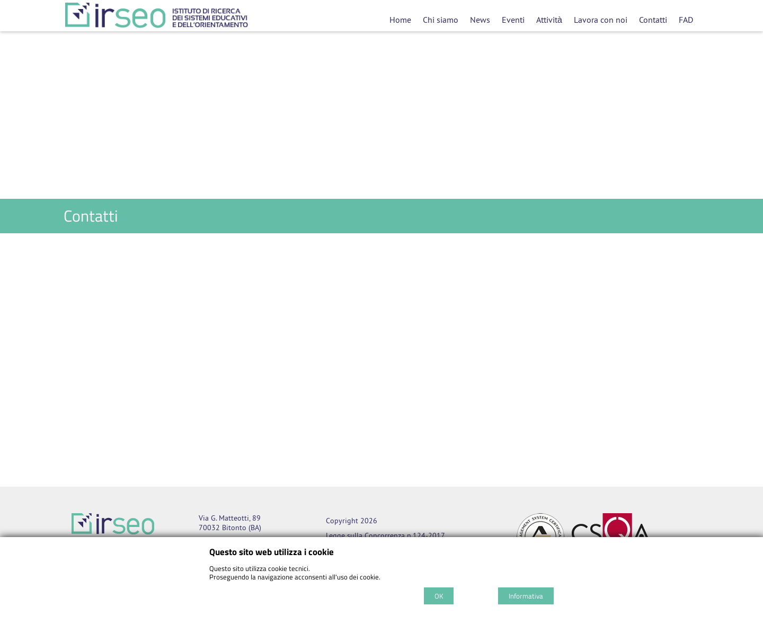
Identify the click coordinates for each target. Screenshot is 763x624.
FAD (686, 19)
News (480, 19)
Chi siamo (440, 19)
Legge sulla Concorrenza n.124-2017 (385, 535)
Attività (549, 19)
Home (400, 19)
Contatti (653, 19)
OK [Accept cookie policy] (438, 596)
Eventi (513, 19)
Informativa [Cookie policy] (526, 596)
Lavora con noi (600, 19)
